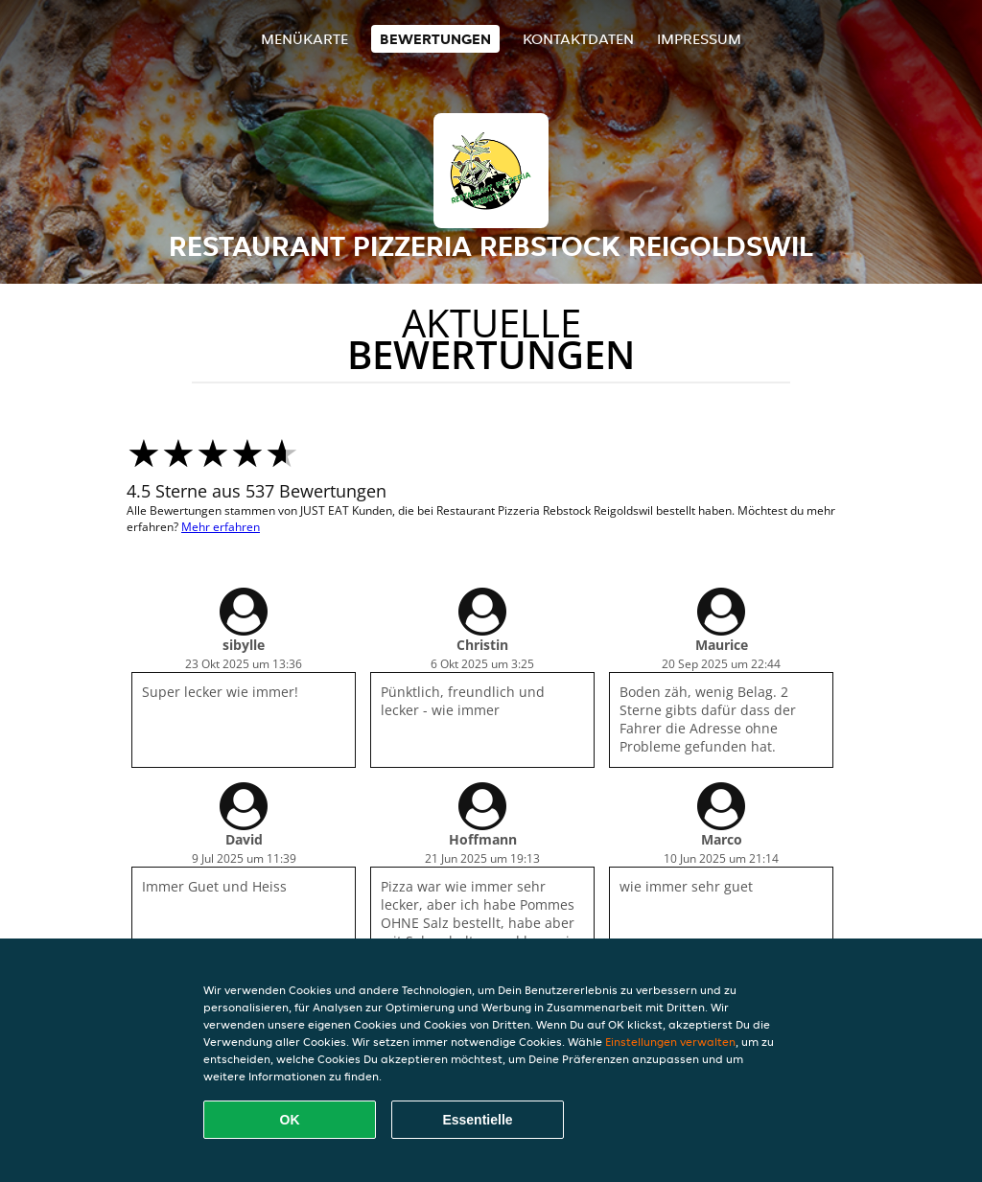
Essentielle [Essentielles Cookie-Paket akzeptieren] (477, 1119)
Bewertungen (435, 39)
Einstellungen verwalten (670, 1041)
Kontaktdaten (578, 39)
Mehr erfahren (220, 527)
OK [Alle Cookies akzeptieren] (290, 1119)
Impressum (699, 39)
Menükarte (304, 39)
